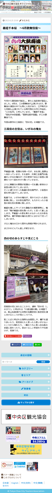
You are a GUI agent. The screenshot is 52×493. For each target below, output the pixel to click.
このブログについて (11, 477)
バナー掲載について (11, 474)
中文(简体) (26, 482)
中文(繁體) (38, 482)
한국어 (6, 485)
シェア (16, 344)
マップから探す (26, 402)
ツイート (27, 344)
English (14, 482)
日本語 (6, 482)
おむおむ (24, 20)
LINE (37, 344)
